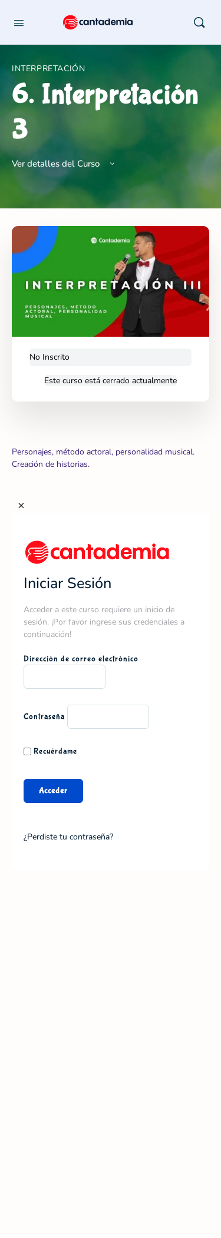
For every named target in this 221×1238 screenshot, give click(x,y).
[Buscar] (199, 22)
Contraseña (44, 716)
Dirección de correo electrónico (81, 658)
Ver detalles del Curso (64, 164)
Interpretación (48, 68)
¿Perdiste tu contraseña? (68, 836)
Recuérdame (50, 751)
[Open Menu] (19, 21)
